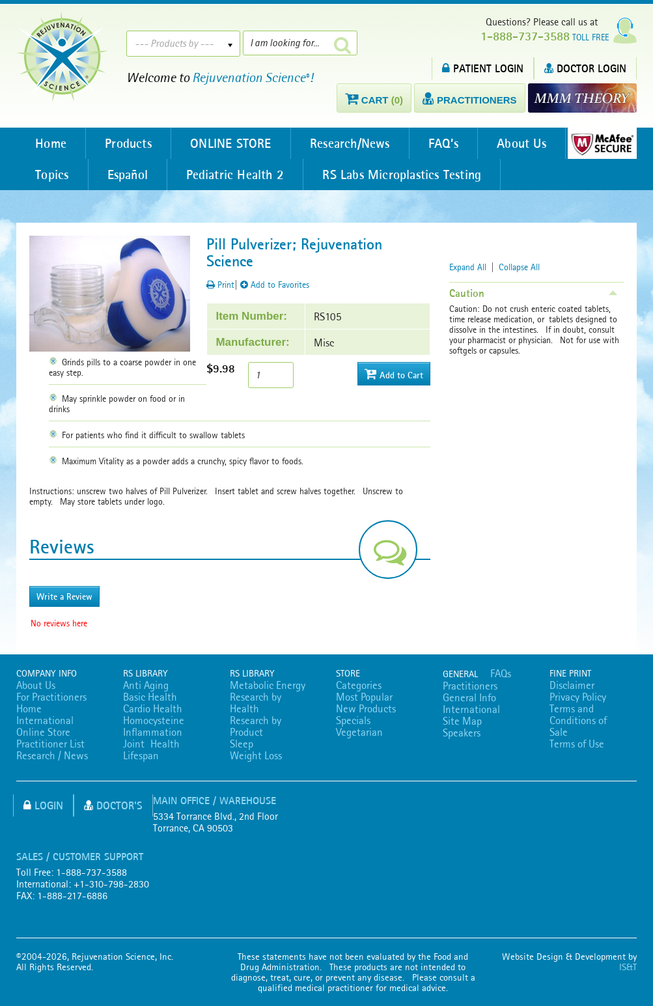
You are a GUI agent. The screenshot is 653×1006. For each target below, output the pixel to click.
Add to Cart (394, 374)
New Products (366, 708)
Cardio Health (152, 708)
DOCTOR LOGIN (585, 68)
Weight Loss (256, 755)
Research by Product (255, 726)
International (45, 720)
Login (43, 805)
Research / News (52, 755)
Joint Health (151, 743)
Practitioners (470, 686)
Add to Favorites (274, 284)
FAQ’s (448, 143)
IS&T (628, 967)
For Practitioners (51, 697)
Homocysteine (153, 720)
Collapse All (519, 267)
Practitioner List (50, 743)
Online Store (43, 732)
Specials (353, 720)
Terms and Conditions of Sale (578, 720)
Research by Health (255, 702)
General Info (469, 697)
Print (220, 284)
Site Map (462, 721)
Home (51, 143)
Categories (359, 685)
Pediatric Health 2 (238, 174)
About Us (527, 143)
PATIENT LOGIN (482, 68)
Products (130, 143)
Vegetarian (359, 732)
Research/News (354, 143)
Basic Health (150, 697)
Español (129, 174)
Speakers (461, 732)
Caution (466, 293)
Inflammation (152, 732)
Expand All (467, 267)
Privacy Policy (577, 697)
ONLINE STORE (233, 143)
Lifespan (141, 755)
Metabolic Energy (267, 685)
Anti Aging (146, 685)
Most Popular (364, 697)
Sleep (241, 743)
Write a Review (64, 596)
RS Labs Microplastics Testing (405, 174)
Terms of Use (576, 743)
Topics (52, 174)
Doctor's (113, 805)
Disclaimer (571, 685)
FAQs (500, 673)
